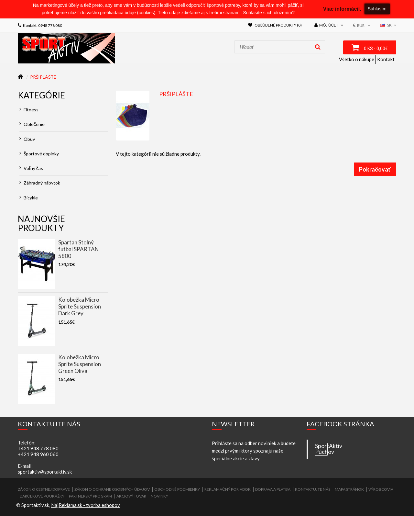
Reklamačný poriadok (227, 489)
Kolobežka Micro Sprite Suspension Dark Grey (79, 306)
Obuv (27, 139)
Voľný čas (31, 168)
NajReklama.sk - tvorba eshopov (85, 505)
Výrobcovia (380, 489)
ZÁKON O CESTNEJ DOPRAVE (44, 489)
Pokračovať (375, 169)
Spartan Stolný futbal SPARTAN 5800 (78, 249)
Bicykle (28, 197)
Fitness (28, 109)
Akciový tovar (131, 496)
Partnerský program (90, 496)
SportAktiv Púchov (321, 449)
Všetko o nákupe (356, 59)
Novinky (159, 496)
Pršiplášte (43, 77)
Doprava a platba (272, 489)
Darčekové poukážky (42, 496)
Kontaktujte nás (312, 489)
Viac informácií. (342, 9)
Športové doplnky (39, 153)
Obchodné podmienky (177, 489)
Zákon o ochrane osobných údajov (112, 489)
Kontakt (386, 59)
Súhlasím (377, 8)
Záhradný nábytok (39, 182)
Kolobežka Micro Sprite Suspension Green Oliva (79, 364)
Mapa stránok (349, 489)
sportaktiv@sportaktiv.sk (45, 472)
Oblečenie (32, 124)
